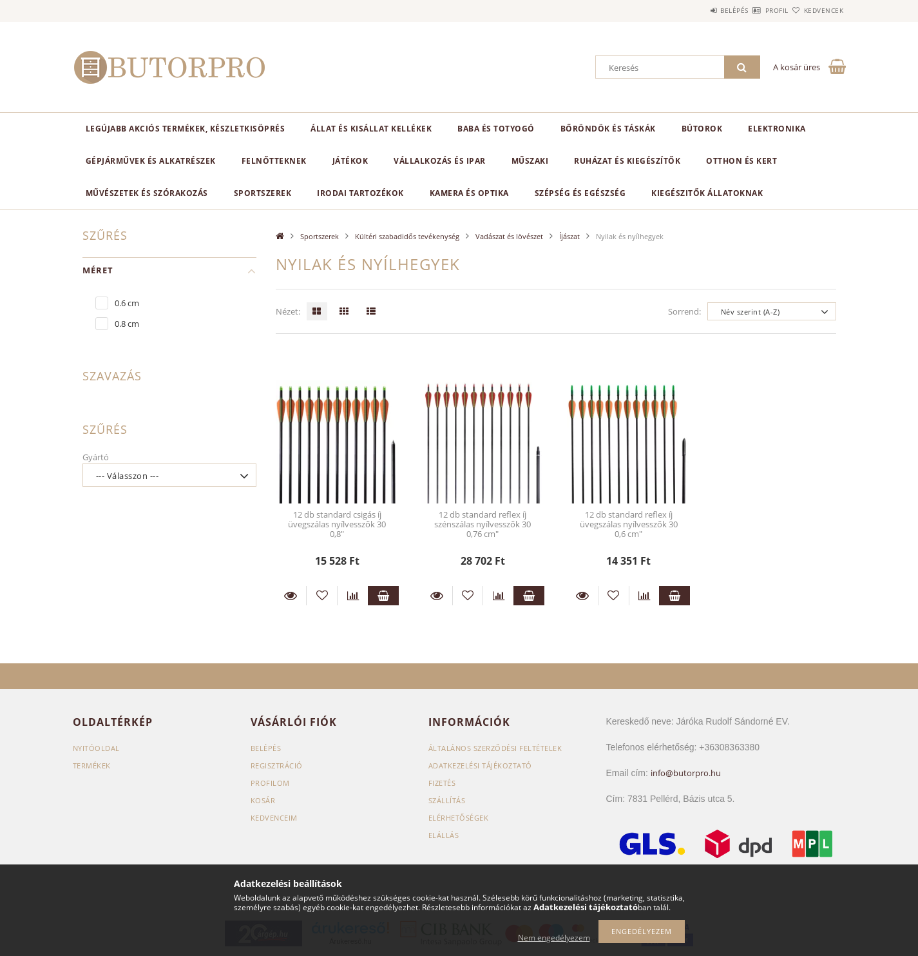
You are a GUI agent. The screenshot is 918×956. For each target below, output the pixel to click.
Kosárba (383, 595)
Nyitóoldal (96, 748)
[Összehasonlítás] (353, 595)
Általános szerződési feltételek (495, 748)
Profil (754, 10)
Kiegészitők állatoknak (707, 193)
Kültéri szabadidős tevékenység (407, 236)
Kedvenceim (274, 818)
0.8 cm (127, 323)
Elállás (443, 835)
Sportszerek (263, 193)
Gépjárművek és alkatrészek (151, 160)
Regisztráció (277, 765)
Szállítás (447, 800)
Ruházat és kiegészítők (627, 160)
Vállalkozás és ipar (440, 160)
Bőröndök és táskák (608, 128)
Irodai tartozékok (360, 193)
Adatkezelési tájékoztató (480, 765)
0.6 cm (127, 303)
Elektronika (777, 128)
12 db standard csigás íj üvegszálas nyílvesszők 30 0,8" (337, 524)
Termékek (92, 765)
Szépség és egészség (580, 193)
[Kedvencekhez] (322, 595)
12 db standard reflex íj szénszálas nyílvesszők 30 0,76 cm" (482, 524)
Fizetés (442, 783)
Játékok (350, 160)
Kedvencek (816, 10)
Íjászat (569, 236)
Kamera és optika (469, 193)
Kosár (263, 800)
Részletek (291, 595)
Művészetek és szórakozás (147, 193)
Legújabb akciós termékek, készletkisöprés (185, 128)
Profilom (270, 783)
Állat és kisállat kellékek (371, 128)
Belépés (697, 10)
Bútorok (702, 128)
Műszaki (530, 160)
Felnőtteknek (274, 160)
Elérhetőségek (458, 818)
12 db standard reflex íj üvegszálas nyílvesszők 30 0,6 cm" (629, 524)
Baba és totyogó (496, 128)
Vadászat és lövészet (509, 236)
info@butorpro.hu (686, 773)
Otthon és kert (741, 160)
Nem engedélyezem (554, 937)
